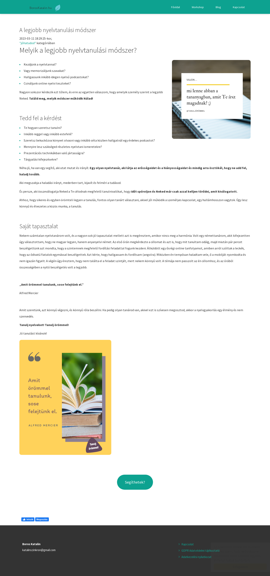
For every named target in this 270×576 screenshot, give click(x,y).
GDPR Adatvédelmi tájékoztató (200, 550)
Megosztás (41, 519)
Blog (218, 7)
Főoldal (175, 7)
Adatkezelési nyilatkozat (196, 557)
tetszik (28, 519)
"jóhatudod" (27, 43)
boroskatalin (45, 8)
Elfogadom (236, 567)
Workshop (198, 7)
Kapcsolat (239, 7)
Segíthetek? (135, 482)
